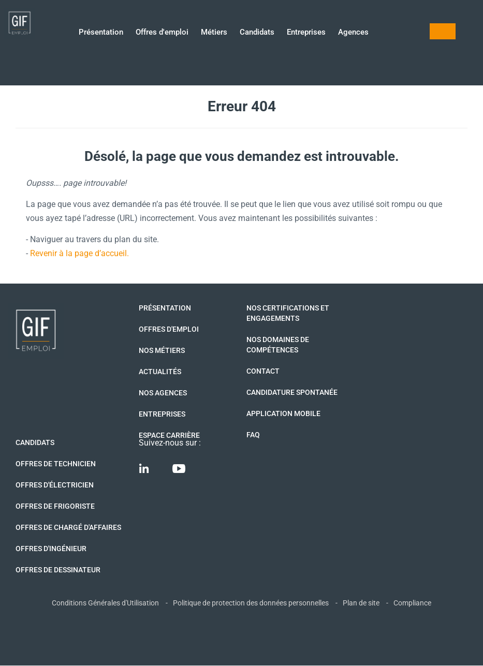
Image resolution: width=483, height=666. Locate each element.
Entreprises (306, 33)
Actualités (160, 371)
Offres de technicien (56, 464)
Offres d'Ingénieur (51, 548)
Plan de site (361, 603)
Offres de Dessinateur (58, 570)
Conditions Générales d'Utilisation (105, 603)
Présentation (101, 33)
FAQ (253, 435)
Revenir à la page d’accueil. (79, 253)
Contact (263, 371)
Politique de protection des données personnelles (251, 603)
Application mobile (283, 413)
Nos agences (163, 393)
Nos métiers (162, 350)
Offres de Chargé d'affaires (68, 527)
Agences (353, 33)
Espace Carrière (169, 435)
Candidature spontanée (292, 392)
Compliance (412, 603)
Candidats (257, 33)
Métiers (214, 33)
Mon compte (443, 31)
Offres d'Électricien (55, 485)
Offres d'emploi (162, 33)
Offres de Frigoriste (55, 506)
